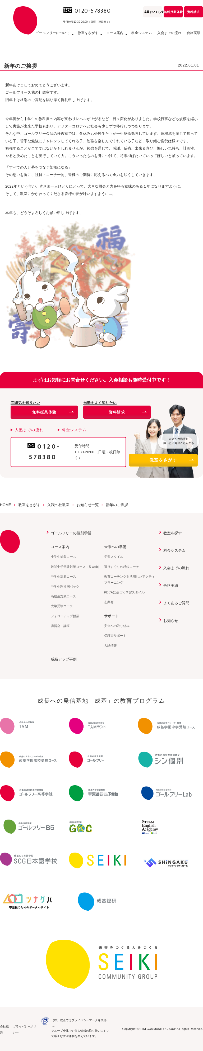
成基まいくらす (153, 11)
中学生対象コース (63, 576)
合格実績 (193, 33)
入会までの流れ (169, 33)
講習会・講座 (60, 626)
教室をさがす (171, 460)
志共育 (109, 602)
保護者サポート (115, 636)
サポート (111, 616)
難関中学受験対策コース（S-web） (76, 567)
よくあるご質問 (176, 603)
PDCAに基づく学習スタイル (124, 592)
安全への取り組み (117, 626)
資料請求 (193, 11)
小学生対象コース (63, 557)
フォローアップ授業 (65, 616)
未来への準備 (115, 547)
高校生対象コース (63, 596)
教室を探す (172, 533)
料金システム (141, 33)
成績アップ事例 (64, 659)
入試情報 (110, 646)
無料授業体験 (173, 11)
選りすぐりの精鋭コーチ (121, 567)
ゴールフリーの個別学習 (71, 533)
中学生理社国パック (65, 586)
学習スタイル (113, 557)
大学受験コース (62, 606)
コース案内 (60, 547)
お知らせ (170, 621)
